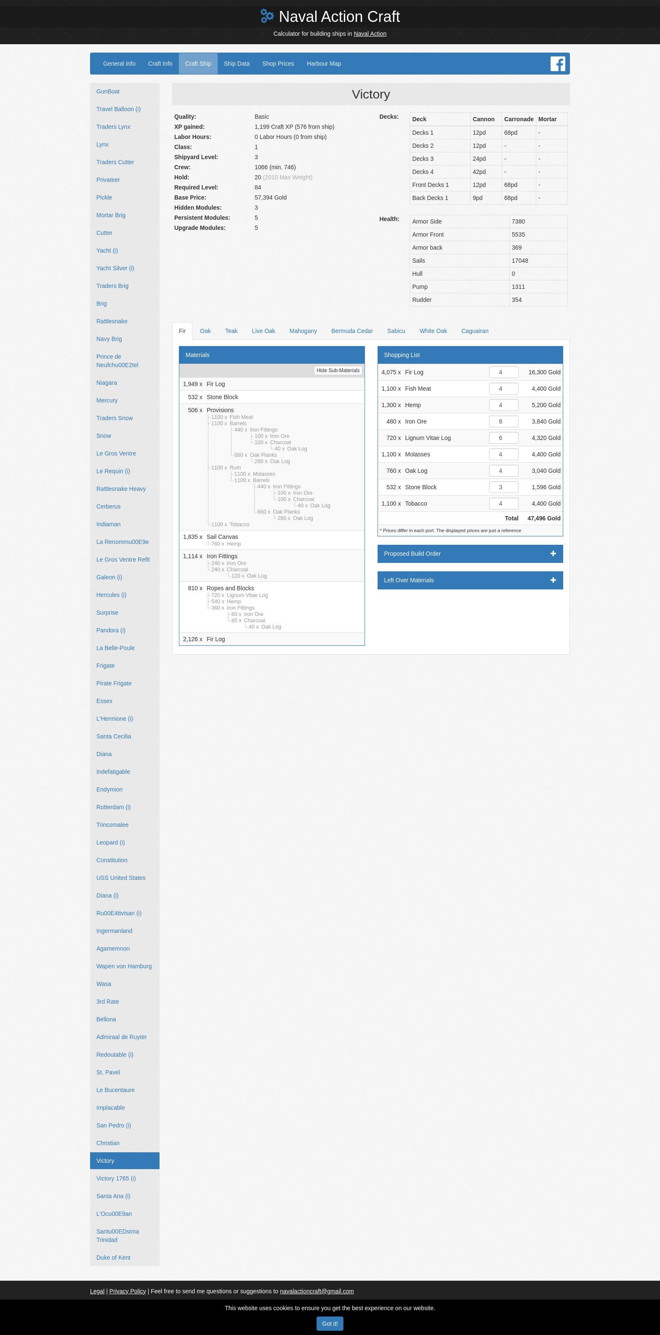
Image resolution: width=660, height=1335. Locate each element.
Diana (104, 754)
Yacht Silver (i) (115, 268)
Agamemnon (113, 948)
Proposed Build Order (470, 553)
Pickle (104, 197)
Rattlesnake (112, 321)
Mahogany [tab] (303, 331)
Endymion (109, 789)
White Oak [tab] (433, 331)
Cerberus (108, 506)
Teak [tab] (231, 331)
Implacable (110, 1107)
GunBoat (108, 91)
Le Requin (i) (113, 471)
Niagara (106, 382)
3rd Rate (107, 1001)
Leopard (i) (110, 842)
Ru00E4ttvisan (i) (118, 913)
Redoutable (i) (114, 1054)
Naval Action (370, 33)
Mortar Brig (110, 215)
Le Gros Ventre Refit (123, 559)
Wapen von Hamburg (124, 966)
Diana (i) (107, 895)
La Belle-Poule (115, 648)
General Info (119, 63)
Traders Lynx (113, 126)
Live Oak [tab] (263, 331)
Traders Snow (114, 418)
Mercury (107, 400)
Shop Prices (278, 63)
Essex (104, 701)
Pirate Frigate (114, 683)
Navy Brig (109, 339)
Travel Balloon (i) (118, 109)
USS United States (121, 877)
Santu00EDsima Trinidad (117, 1235)
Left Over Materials (470, 580)
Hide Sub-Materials (338, 370)
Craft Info (160, 63)
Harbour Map (324, 63)
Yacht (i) (107, 250)
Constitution (112, 860)
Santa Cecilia (113, 736)
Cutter (104, 232)
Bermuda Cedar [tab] (352, 331)
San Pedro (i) (113, 1125)
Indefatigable (113, 771)
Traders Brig (112, 285)
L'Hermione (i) (114, 718)
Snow (103, 435)
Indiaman (108, 524)
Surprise (107, 612)
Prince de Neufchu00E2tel (117, 360)
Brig (101, 303)
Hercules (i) (111, 595)
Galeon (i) (109, 577)
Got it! (330, 1323)
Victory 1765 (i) (116, 1178)
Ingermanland (114, 930)
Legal (97, 1291)
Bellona (106, 1019)
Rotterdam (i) (113, 807)
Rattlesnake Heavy (121, 488)
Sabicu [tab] (396, 331)
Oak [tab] (205, 331)
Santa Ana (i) (113, 1196)
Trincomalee (112, 824)
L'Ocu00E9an (114, 1213)
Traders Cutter (115, 162)
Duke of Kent (113, 1257)
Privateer (108, 179)
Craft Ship (198, 63)
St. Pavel (108, 1072)
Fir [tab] (182, 331)
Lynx (102, 144)
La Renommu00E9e (122, 541)
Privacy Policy (127, 1291)
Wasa (103, 984)
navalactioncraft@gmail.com (317, 1291)
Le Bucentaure (115, 1090)
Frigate (105, 665)
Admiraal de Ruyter (121, 1037)
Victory (105, 1160)
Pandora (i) (110, 630)
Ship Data (237, 63)
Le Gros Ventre (116, 453)
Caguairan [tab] (475, 331)
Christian (108, 1143)
